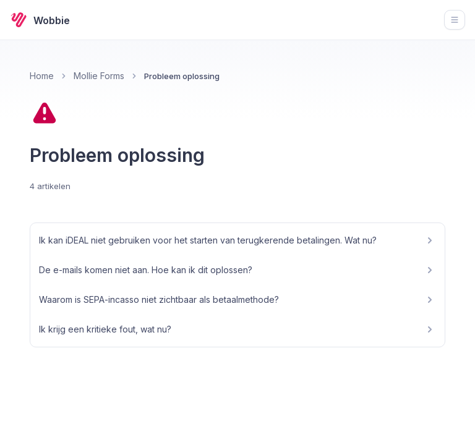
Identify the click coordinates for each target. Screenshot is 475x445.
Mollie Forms (99, 75)
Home (42, 75)
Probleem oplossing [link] (182, 76)
